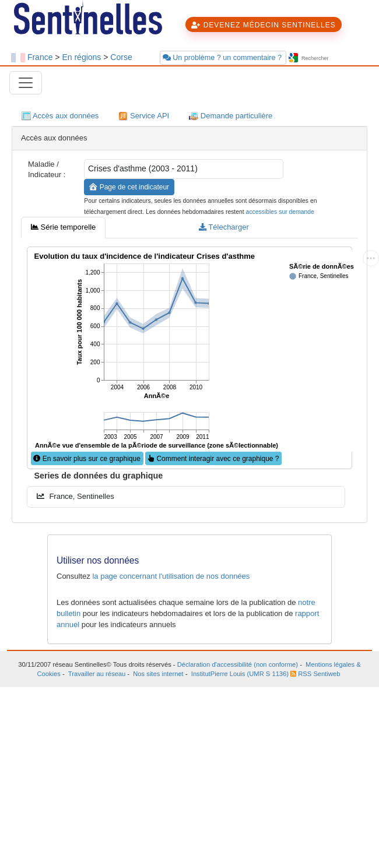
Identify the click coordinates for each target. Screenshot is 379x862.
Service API (143, 116)
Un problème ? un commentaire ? (223, 58)
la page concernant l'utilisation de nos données (171, 576)
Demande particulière (230, 116)
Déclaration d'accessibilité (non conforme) (237, 664)
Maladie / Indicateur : (46, 170)
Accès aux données (60, 116)
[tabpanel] (189, 375)
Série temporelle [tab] (63, 227)
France (40, 57)
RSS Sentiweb (315, 673)
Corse (121, 57)
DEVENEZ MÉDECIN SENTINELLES (263, 25)
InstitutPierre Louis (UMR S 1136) (240, 673)
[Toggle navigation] (25, 82)
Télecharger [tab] (224, 227)
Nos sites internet (158, 673)
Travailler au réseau (96, 673)
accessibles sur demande (280, 212)
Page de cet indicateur (129, 187)
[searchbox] (334, 58)
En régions (81, 57)
